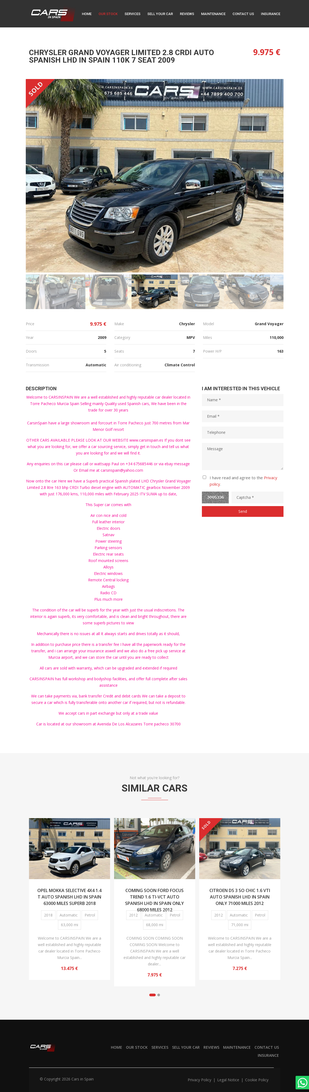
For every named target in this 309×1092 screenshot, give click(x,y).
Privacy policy (200, 1079)
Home (87, 14)
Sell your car (160, 14)
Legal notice (228, 1079)
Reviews (187, 14)
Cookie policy (256, 1079)
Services (132, 14)
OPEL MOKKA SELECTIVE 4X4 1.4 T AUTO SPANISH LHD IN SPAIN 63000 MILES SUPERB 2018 (69, 896)
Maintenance (213, 14)
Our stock (108, 14)
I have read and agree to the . (243, 481)
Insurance (270, 14)
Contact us (243, 14)
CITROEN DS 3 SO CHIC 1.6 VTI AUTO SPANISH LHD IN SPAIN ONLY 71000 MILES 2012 (239, 896)
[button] (152, 995)
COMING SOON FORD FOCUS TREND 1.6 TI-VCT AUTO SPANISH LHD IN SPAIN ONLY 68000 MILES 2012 (154, 896)
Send (242, 511)
